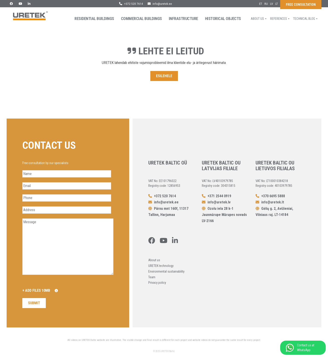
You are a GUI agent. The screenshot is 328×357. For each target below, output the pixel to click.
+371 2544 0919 (216, 196)
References (280, 18)
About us (259, 18)
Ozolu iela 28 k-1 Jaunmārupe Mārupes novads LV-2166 (224, 214)
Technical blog (305, 18)
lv (271, 3)
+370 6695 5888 (270, 196)
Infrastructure (183, 18)
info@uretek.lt (270, 202)
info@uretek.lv (216, 202)
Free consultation (301, 5)
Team (151, 277)
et (260, 3)
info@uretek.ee (160, 3)
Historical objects (223, 18)
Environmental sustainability (166, 271)
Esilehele (164, 76)
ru (266, 3)
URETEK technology (161, 266)
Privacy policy (157, 282)
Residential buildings (94, 18)
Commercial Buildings (141, 18)
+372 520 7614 (131, 3)
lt (276, 3)
